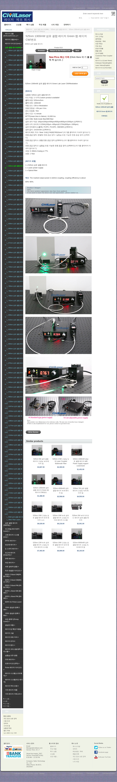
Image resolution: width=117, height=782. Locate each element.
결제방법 (98, 39)
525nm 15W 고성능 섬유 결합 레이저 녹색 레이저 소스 (41, 518)
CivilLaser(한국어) (79, 8)
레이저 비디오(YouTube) (103, 68)
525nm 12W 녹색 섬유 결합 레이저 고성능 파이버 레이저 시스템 (41, 545)
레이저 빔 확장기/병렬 (13, 629)
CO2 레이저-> (10, 659)
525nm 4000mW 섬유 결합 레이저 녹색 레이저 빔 (61, 490)
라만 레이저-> (10, 563)
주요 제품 (42, 25)
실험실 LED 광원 (11, 655)
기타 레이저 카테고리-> (13, 694)
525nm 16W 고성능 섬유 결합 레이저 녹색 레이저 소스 (61, 545)
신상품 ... (6, 701)
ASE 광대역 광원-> (12, 567)
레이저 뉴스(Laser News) (103, 60)
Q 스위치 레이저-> (11, 549)
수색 (98, 73)
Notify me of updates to (104, 107)
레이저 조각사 (10, 641)
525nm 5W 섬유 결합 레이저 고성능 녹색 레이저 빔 (41, 461)
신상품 (18, 25)
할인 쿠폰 (7, 730)
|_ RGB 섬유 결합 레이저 (14, 517)
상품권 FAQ (7, 728)
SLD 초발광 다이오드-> (13, 571)
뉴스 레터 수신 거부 (10, 733)
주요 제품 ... (7, 703)
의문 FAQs (99, 43)
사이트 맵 (7, 726)
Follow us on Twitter (102, 747)
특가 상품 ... (7, 699)
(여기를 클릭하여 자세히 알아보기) (76, 132)
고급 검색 (104, 85)
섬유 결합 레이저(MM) (41, 29)
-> (14, 47)
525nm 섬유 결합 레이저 (59, 29)
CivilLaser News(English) (103, 63)
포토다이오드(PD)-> (12, 663)
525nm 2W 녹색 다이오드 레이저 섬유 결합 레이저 (80, 518)
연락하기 (67, 25)
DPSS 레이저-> (10, 541)
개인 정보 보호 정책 (10, 718)
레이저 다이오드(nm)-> (13, 43)
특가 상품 (30, 25)
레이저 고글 (9, 633)
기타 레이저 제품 (11, 690)
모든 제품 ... (7, 706)
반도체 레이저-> (11, 545)
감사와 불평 (99, 53)
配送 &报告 (7, 716)
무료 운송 (98, 46)
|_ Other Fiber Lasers (13, 519)
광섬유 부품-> (10, 625)
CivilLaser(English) (93, 8)
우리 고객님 (99, 36)
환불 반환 (98, 51)
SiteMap (41, 773)
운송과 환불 (99, 48)
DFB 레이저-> (10, 559)
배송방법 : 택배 (100, 41)
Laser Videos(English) (102, 65)
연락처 (6, 723)
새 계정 (112, 18)
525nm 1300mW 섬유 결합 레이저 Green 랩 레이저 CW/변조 (41, 490)
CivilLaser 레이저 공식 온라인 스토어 (26, 773)
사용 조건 (7, 721)
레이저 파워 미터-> (12, 637)
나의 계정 (55, 25)
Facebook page (101, 752)
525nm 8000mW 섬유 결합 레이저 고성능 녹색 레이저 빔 (81, 545)
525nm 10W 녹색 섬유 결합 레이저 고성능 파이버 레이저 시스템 (61, 518)
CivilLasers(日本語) (108, 8)
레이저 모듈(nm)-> (12, 39)
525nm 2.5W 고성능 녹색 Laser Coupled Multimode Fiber (61, 461)
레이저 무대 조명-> (12, 686)
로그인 (85, 18)
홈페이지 (7, 25)
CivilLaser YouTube (102, 757)
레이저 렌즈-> (10, 645)
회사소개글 (99, 34)
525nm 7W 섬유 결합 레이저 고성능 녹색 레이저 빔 (81, 490)
